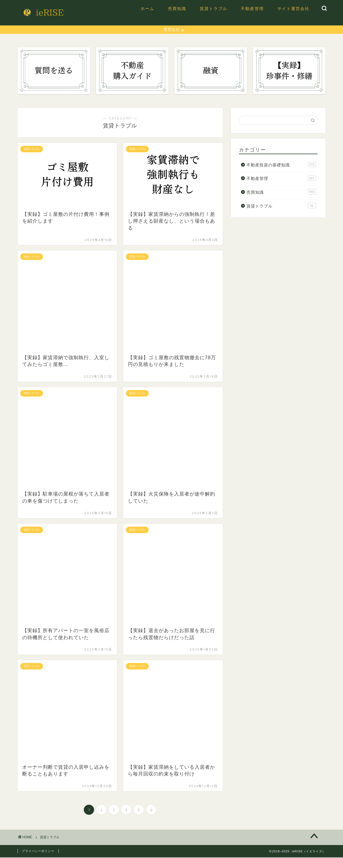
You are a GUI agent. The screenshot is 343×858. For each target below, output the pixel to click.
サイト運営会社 (293, 8)
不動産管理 (252, 8)
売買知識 (177, 8)
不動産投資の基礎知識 (281, 165)
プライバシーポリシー (38, 851)
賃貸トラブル (213, 8)
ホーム (147, 8)
